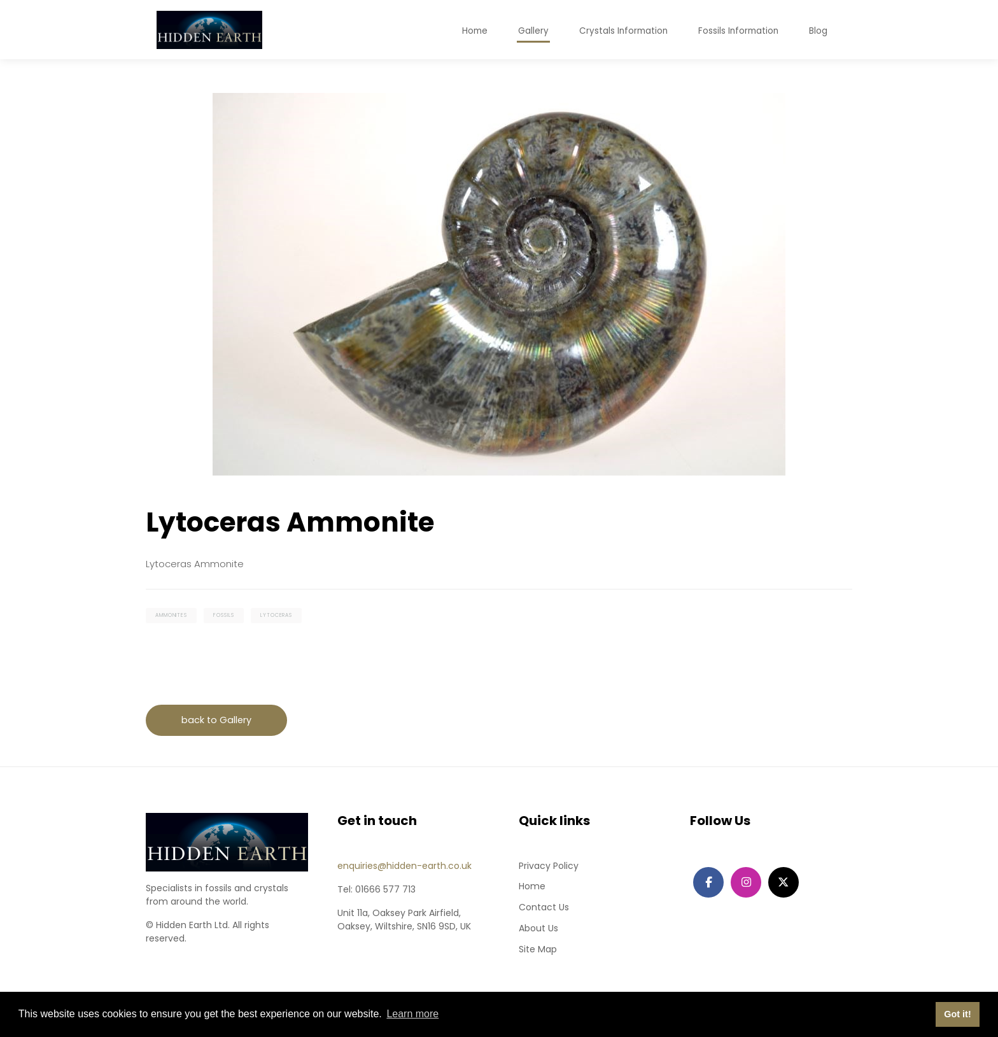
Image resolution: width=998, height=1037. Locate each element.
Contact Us (544, 910)
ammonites (172, 616)
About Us (538, 931)
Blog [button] (818, 32)
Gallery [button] (528, 32)
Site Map (538, 952)
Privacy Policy (549, 868)
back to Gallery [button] (218, 722)
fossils (227, 616)
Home (532, 889)
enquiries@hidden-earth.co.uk (404, 868)
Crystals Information (619, 32)
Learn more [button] (412, 1013)
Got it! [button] (957, 1014)
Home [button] (469, 32)
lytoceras (282, 616)
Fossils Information (737, 32)
